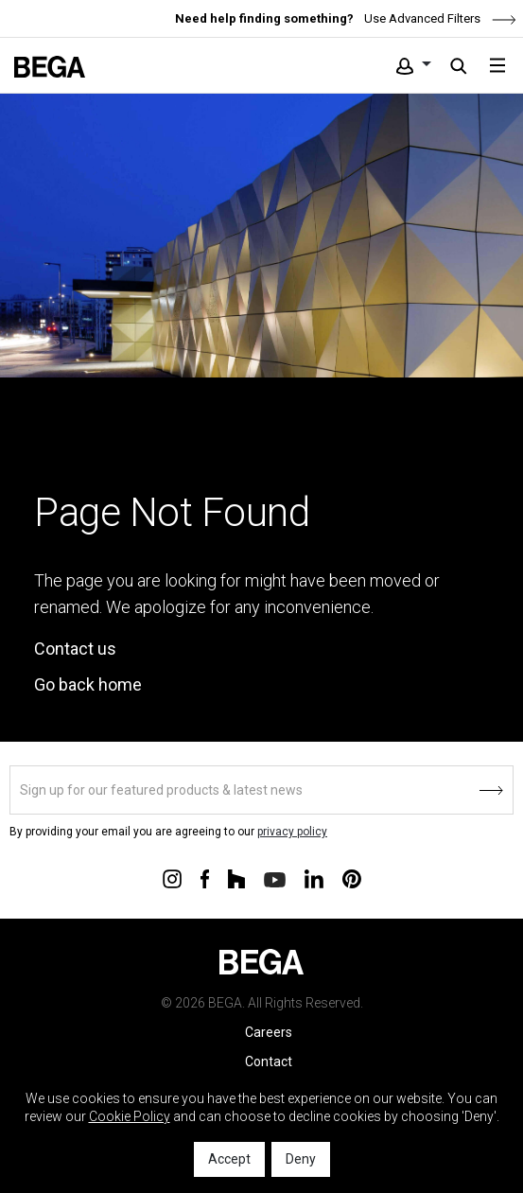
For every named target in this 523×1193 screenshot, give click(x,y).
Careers (268, 1032)
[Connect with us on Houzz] (236, 878)
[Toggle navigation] (497, 65)
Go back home (88, 684)
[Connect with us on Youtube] (275, 878)
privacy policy (292, 831)
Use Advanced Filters (438, 18)
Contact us (75, 648)
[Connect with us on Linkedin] (314, 878)
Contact (268, 1061)
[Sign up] (261, 790)
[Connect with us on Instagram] (172, 878)
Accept (229, 1159)
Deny (301, 1159)
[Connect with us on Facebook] (204, 878)
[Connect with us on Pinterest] (351, 878)
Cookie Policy (129, 1116)
